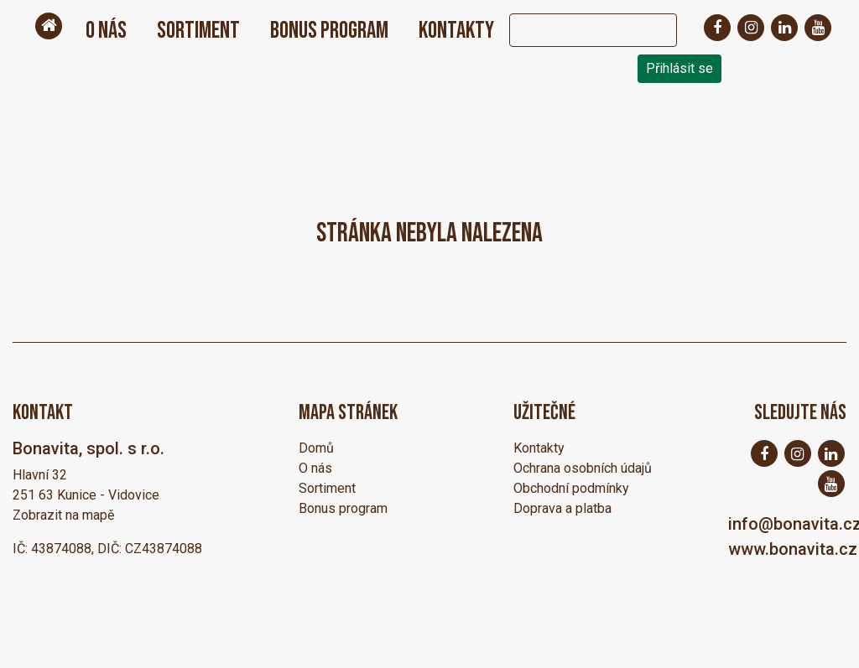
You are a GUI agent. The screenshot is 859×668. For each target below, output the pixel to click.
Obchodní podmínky (571, 488)
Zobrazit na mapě (63, 515)
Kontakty (456, 30)
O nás (106, 30)
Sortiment (198, 30)
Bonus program (329, 30)
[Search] (576, 30)
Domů (316, 448)
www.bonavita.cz (792, 549)
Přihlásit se (679, 68)
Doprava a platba (562, 508)
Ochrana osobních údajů (582, 468)
